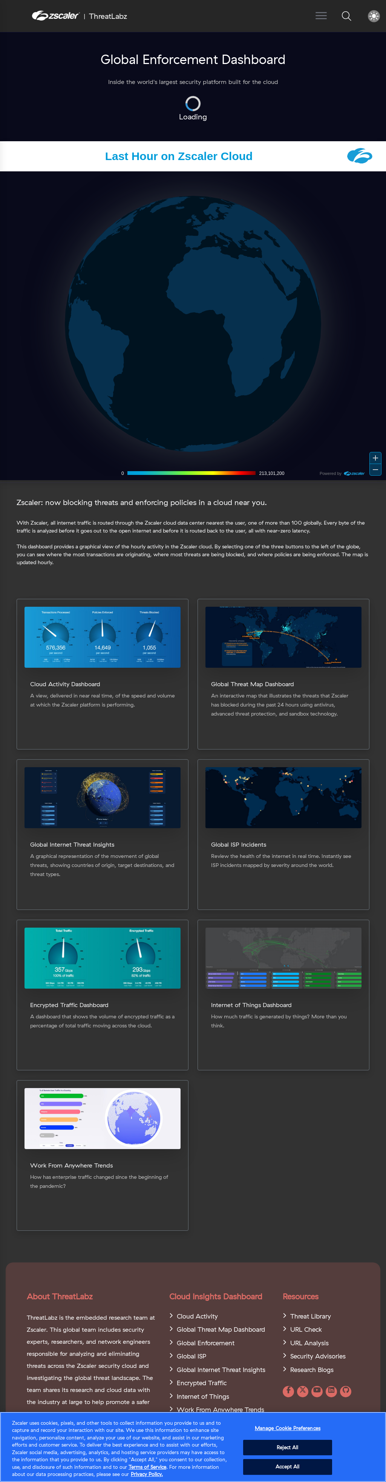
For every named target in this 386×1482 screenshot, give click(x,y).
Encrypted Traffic (202, 1383)
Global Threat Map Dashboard (221, 1329)
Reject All (287, 1447)
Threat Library (310, 1316)
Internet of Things (203, 1396)
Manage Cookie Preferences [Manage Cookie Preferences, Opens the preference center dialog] (287, 1428)
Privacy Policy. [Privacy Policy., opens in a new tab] (147, 1474)
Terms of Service (147, 1467)
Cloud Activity (197, 1316)
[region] (193, 1447)
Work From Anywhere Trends (220, 1409)
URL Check (306, 1329)
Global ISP (191, 1356)
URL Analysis (309, 1343)
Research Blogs (312, 1370)
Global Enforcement (205, 1343)
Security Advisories (318, 1356)
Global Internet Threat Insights (221, 1370)
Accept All (287, 1467)
